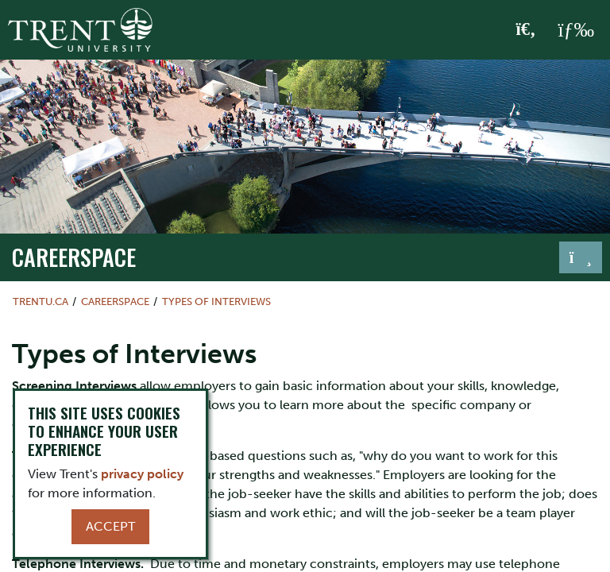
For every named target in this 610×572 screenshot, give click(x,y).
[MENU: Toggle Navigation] (576, 30)
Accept (110, 526)
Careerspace (74, 256)
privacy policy (142, 473)
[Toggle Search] (526, 30)
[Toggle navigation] (580, 257)
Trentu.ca (40, 301)
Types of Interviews (216, 301)
